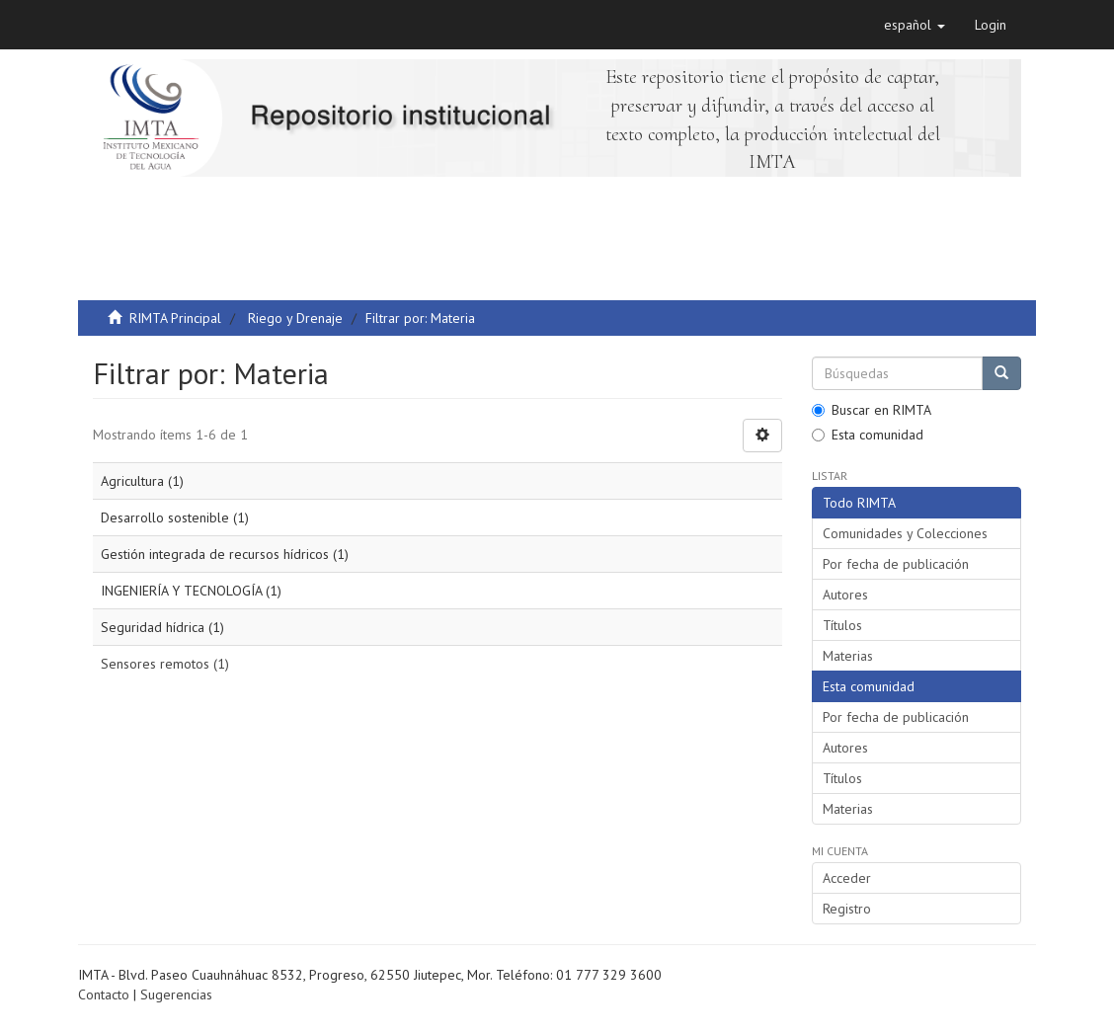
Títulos (842, 625)
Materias (848, 656)
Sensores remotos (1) (165, 664)
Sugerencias (176, 994)
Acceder (847, 878)
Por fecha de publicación (896, 564)
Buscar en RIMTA (871, 410)
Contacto (103, 994)
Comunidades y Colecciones (905, 533)
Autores (845, 594)
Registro (847, 908)
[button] (914, 24)
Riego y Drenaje (295, 318)
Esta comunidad (867, 434)
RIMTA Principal (175, 318)
